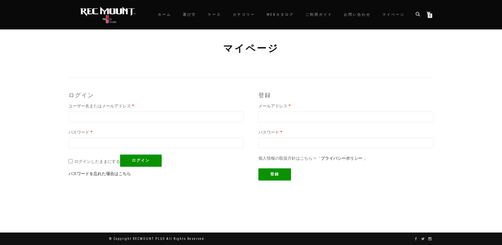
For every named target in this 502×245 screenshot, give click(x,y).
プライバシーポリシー (341, 158)
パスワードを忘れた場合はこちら (100, 173)
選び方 (189, 15)
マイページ (393, 15)
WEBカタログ (280, 15)
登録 (274, 174)
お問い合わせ (357, 15)
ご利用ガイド (318, 15)
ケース (214, 15)
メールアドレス (274, 106)
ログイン (141, 160)
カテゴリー (244, 15)
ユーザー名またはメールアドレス (101, 106)
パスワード (81, 132)
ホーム (164, 15)
